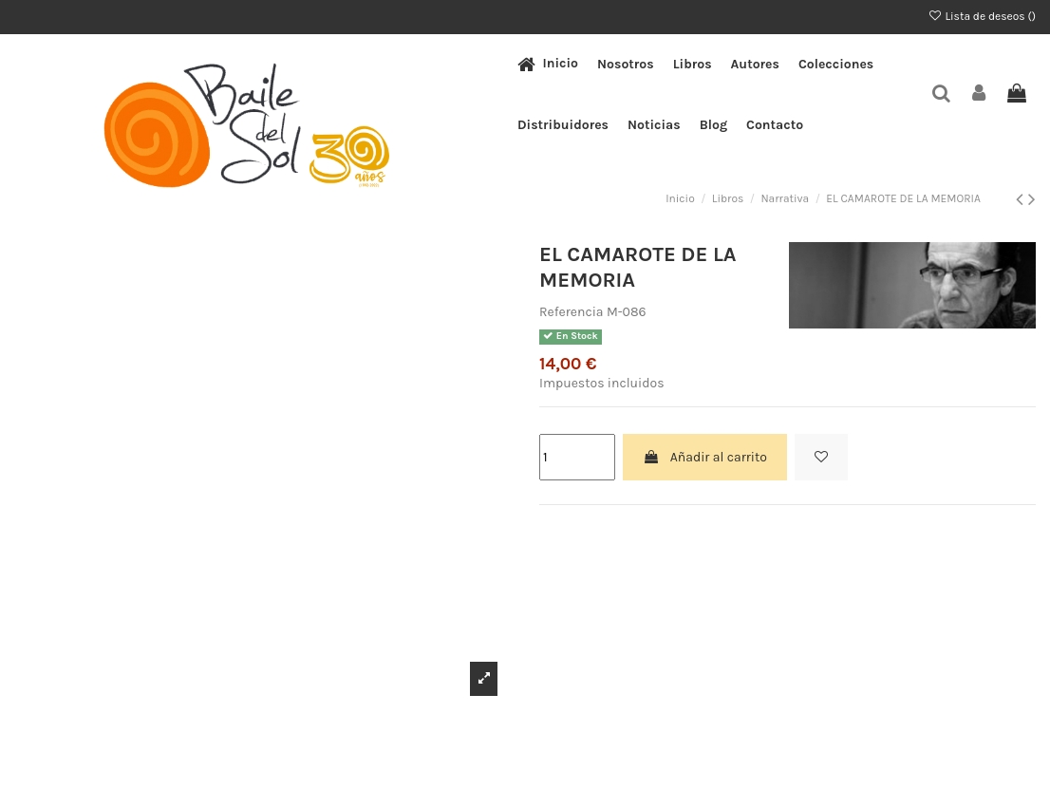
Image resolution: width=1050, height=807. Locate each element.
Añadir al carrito (704, 457)
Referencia (571, 312)
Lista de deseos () (982, 16)
